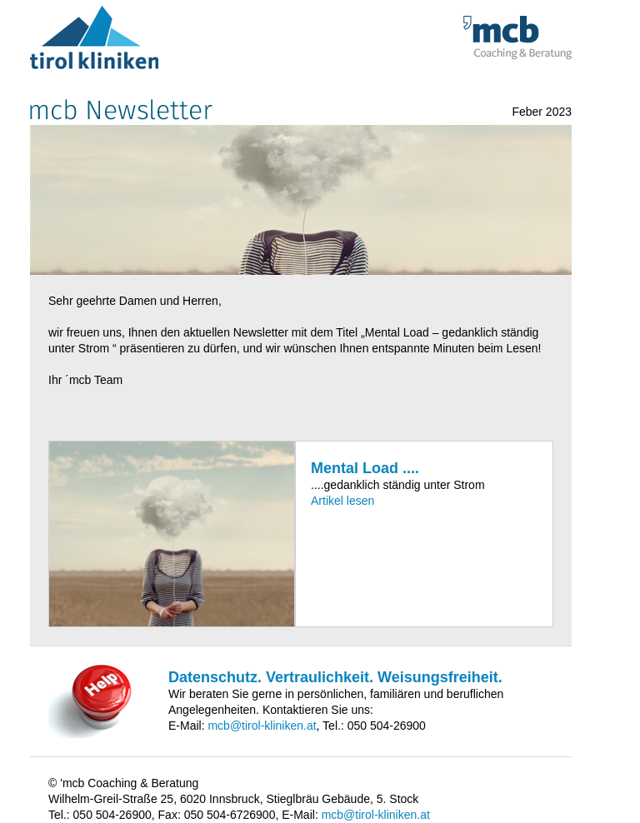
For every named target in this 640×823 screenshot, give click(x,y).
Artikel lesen (342, 500)
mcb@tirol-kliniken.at (262, 725)
